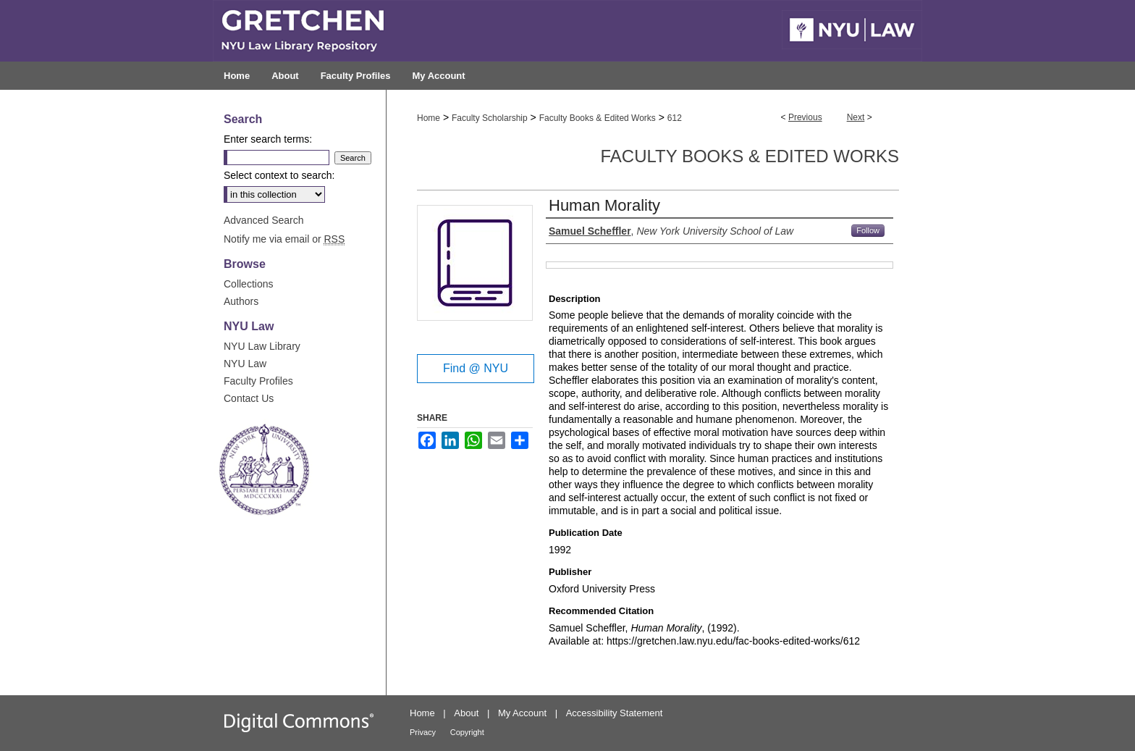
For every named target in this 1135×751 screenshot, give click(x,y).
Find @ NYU (475, 368)
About (466, 713)
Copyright (467, 732)
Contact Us (249, 398)
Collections (248, 284)
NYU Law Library (262, 346)
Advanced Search (264, 220)
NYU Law (245, 363)
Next (856, 117)
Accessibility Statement (614, 713)
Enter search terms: (268, 139)
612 (674, 118)
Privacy (423, 732)
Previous (805, 117)
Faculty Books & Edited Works (597, 118)
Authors (241, 301)
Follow (867, 230)
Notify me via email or (284, 239)
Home (428, 118)
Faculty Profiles (258, 381)
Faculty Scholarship (490, 118)
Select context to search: (279, 175)
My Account (522, 713)
